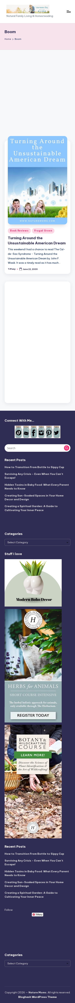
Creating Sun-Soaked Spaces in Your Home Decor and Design (34, 497)
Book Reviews (19, 230)
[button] (66, 448)
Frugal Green (43, 230)
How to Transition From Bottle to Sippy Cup (34, 467)
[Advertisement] (37, 89)
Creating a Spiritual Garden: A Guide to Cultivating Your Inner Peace (31, 508)
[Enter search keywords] (37, 448)
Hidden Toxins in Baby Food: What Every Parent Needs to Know (37, 486)
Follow (9, 910)
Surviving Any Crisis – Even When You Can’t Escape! (34, 475)
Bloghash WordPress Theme (37, 997)
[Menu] (68, 11)
